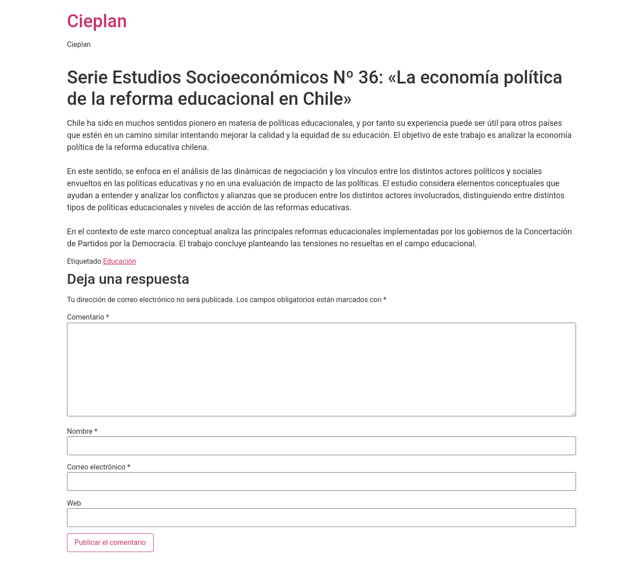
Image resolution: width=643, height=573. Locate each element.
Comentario (88, 317)
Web (74, 503)
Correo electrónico (98, 467)
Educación (119, 261)
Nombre (82, 431)
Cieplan (97, 21)
